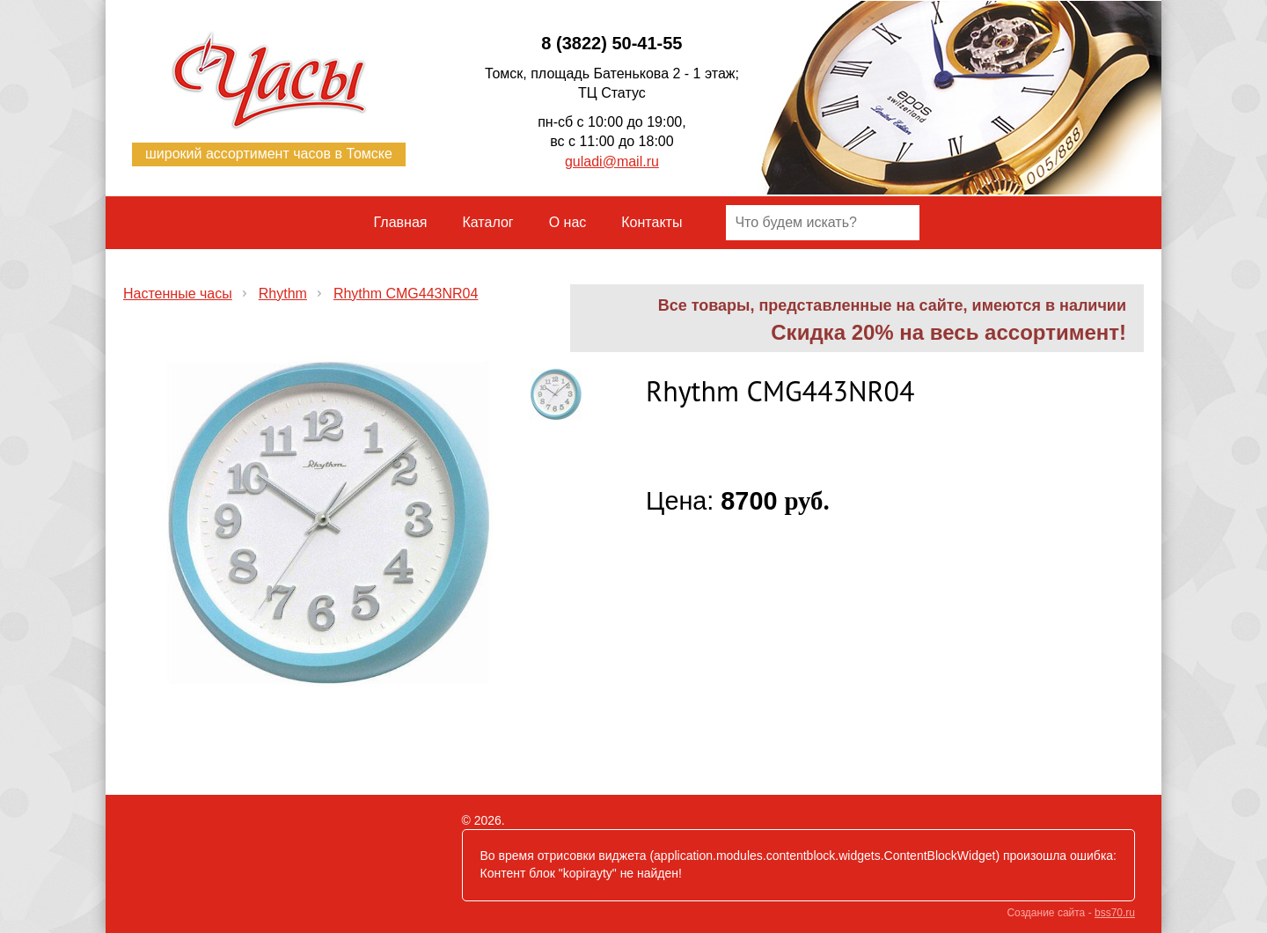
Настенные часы (177, 293)
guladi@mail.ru (612, 161)
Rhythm (283, 293)
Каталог (488, 222)
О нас (568, 222)
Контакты (651, 222)
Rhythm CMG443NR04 (406, 293)
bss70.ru (1115, 913)
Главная (401, 222)
